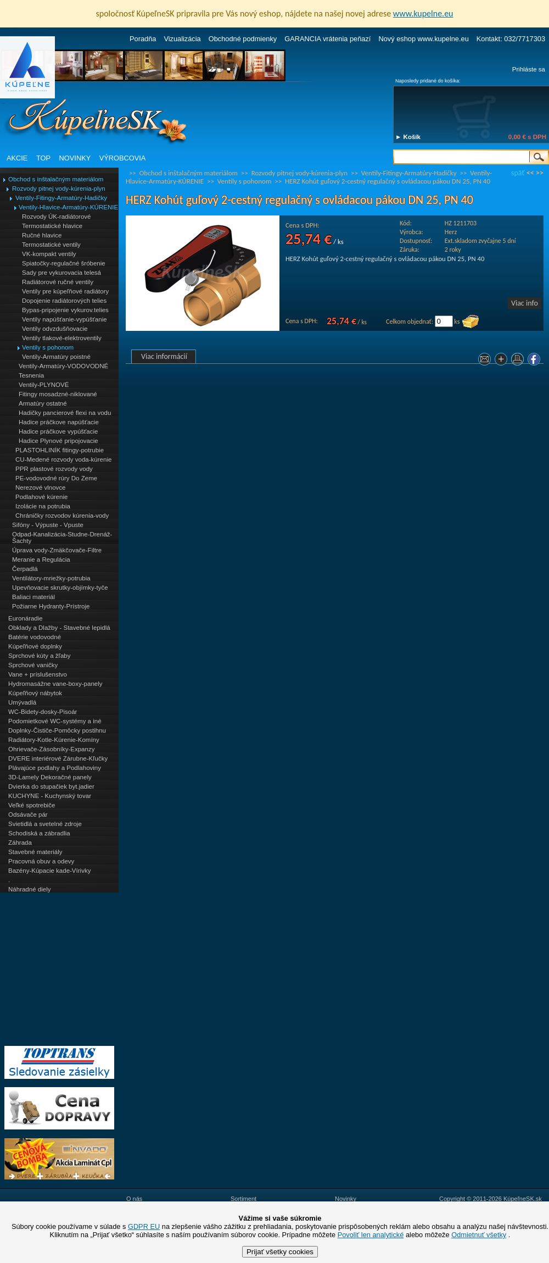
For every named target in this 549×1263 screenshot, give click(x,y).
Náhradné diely (29, 889)
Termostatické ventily (51, 244)
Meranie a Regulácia (41, 559)
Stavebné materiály (35, 852)
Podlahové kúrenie (41, 497)
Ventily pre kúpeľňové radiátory (65, 291)
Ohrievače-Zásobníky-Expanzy (51, 749)
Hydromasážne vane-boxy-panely (55, 683)
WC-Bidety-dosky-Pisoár (42, 711)
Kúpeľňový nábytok (35, 693)
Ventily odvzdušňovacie (55, 328)
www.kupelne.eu (423, 13)
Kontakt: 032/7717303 (511, 39)
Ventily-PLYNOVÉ (44, 384)
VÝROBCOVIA (122, 158)
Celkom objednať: (409, 321)
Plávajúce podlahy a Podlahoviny (54, 768)
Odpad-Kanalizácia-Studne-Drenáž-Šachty (62, 537)
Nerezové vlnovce (40, 487)
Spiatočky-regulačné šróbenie (63, 263)
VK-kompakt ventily (49, 254)
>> (540, 173)
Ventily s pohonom (48, 347)
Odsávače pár (28, 814)
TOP (43, 158)
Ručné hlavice (41, 235)
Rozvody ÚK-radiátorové (56, 216)
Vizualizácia (182, 39)
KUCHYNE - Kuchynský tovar (49, 796)
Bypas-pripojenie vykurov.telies (65, 310)
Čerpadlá (25, 569)
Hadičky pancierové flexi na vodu (65, 412)
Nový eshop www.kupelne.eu (423, 39)
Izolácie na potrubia (42, 506)
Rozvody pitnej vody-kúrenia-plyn (58, 188)
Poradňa (143, 39)
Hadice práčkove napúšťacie (59, 422)
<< (530, 173)
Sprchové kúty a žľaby (39, 655)
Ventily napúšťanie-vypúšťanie (64, 319)
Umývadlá (22, 702)
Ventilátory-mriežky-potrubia (51, 578)
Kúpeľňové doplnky (35, 646)
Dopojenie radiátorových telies (64, 300)
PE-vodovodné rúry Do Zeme (56, 478)
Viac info (524, 303)
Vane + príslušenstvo (37, 674)
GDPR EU (144, 1226)
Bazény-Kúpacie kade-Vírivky (49, 870)
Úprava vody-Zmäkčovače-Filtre (57, 550)
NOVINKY (75, 158)
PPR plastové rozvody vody (54, 469)
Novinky (345, 1198)
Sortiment (243, 1198)
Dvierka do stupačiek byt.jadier (51, 786)
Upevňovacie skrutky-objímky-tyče (60, 587)
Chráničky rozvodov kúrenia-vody (62, 515)
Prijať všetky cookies (280, 1252)
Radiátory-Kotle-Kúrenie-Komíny (53, 739)
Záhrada (20, 842)
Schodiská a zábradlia (39, 833)
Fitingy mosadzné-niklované (58, 394)
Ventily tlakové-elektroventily (62, 338)
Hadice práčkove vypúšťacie (58, 431)
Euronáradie (25, 618)
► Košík (408, 137)
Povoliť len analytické (371, 1235)
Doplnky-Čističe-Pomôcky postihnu (57, 730)
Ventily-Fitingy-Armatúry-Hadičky (61, 198)
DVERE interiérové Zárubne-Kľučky (58, 758)
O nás (134, 1198)
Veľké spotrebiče (31, 805)
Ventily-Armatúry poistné (56, 356)
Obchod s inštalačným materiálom (55, 179)
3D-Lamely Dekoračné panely (50, 777)
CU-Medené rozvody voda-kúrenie (63, 459)
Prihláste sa (528, 69)
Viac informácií (164, 356)
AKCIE (17, 158)
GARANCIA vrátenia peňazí (327, 39)
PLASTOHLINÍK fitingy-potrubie (59, 450)
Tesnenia (31, 375)
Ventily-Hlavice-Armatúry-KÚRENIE (68, 207)
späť (517, 173)
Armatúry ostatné (43, 403)
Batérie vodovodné (34, 637)
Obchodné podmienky (243, 39)
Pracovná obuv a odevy (41, 861)
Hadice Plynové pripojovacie (58, 440)
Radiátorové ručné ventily (57, 282)
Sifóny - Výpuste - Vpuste (47, 525)
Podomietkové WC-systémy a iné (55, 721)
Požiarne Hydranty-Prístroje (50, 606)
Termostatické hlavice (52, 226)
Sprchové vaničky (33, 665)
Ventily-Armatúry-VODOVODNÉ (63, 366)
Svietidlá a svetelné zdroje (45, 824)
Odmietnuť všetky (478, 1235)
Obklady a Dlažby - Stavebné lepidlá (59, 627)
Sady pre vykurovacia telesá (61, 272)
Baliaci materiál (33, 597)
